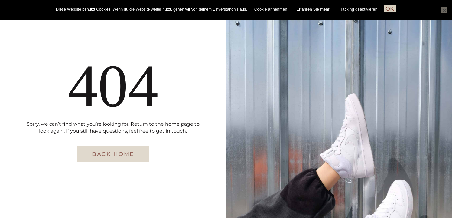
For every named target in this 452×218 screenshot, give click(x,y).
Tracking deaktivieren (358, 9)
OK (389, 8)
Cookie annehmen (270, 9)
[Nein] (444, 10)
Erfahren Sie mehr (313, 9)
